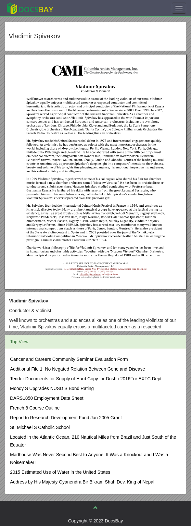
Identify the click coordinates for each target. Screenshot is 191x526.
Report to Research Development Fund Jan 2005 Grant (66, 417)
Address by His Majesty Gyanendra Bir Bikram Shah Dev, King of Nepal (82, 481)
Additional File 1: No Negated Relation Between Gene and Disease (77, 369)
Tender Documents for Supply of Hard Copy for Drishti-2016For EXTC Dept (85, 378)
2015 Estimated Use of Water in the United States (60, 472)
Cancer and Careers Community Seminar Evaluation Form (69, 359)
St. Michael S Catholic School (40, 427)
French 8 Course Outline (35, 407)
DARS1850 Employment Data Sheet (46, 398)
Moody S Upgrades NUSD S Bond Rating (52, 388)
